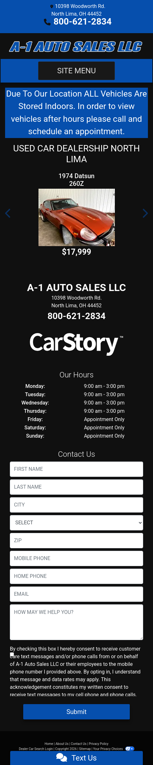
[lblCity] (76, 505)
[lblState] (76, 522)
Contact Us (79, 744)
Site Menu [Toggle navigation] (76, 70)
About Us (62, 744)
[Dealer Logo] (76, 46)
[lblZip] (76, 540)
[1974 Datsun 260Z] (76, 217)
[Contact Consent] (12, 654)
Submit (76, 712)
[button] (8, 213)
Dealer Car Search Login (36, 749)
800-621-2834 (82, 21)
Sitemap (85, 749)
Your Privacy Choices (113, 749)
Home (49, 744)
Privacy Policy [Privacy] (98, 744)
